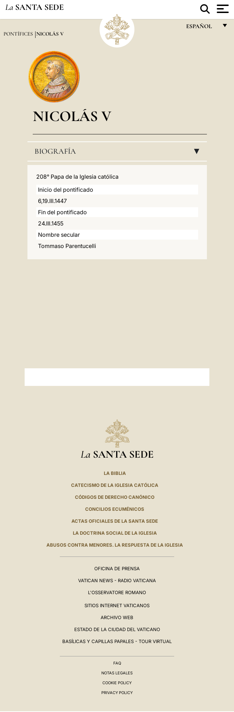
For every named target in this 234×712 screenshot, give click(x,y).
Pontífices (19, 34)
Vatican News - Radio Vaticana (117, 580)
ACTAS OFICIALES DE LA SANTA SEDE (114, 521)
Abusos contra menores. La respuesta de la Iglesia (114, 545)
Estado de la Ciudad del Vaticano (117, 629)
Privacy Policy (117, 692)
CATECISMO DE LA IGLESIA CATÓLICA (114, 485)
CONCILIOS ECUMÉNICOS (114, 509)
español (201, 28)
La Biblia (115, 473)
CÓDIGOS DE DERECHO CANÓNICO (114, 497)
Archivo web (117, 617)
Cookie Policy (117, 682)
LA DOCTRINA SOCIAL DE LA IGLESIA (115, 533)
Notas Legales (117, 672)
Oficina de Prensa (117, 568)
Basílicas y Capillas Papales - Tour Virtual (117, 641)
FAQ (117, 663)
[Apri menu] (222, 9)
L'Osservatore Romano (117, 592)
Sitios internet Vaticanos (117, 605)
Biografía (119, 151)
